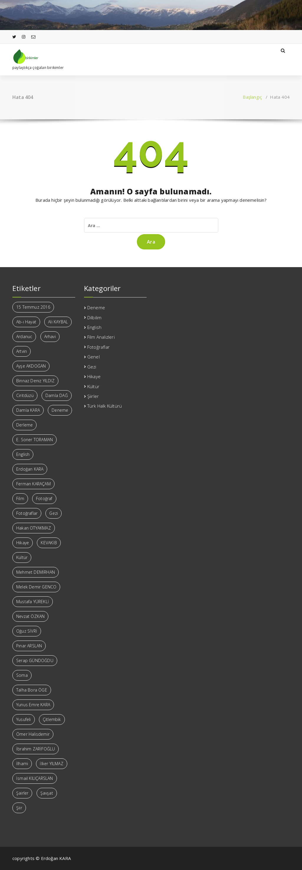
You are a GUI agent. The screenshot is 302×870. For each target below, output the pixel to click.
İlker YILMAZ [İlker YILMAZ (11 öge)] (51, 763)
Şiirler (93, 396)
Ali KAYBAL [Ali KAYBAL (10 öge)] (58, 322)
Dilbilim (94, 317)
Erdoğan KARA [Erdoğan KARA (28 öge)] (29, 469)
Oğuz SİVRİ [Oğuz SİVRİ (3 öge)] (26, 631)
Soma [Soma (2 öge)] (22, 675)
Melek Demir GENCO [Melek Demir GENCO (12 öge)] (36, 587)
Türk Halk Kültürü (104, 406)
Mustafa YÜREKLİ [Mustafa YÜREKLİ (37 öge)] (32, 601)
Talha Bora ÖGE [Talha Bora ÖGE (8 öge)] (31, 690)
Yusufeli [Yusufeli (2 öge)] (23, 719)
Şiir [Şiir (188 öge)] (19, 808)
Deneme (96, 307)
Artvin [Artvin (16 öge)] (21, 351)
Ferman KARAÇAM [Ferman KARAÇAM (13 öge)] (33, 484)
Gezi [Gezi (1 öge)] (53, 513)
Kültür (93, 386)
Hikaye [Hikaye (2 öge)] (22, 542)
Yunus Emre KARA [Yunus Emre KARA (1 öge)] (33, 704)
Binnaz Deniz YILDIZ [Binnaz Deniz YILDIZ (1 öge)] (35, 380)
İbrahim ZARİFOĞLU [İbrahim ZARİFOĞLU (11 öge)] (35, 749)
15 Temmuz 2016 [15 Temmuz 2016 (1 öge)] (33, 307)
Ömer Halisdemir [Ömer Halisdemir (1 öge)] (33, 734)
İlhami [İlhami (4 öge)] (22, 763)
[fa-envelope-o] (33, 36)
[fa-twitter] (14, 36)
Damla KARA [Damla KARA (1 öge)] (28, 410)
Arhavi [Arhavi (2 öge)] (50, 336)
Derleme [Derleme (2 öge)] (24, 425)
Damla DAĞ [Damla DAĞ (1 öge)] (56, 395)
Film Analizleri (101, 337)
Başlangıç (252, 97)
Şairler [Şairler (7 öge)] (22, 793)
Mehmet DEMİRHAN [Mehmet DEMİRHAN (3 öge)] (35, 572)
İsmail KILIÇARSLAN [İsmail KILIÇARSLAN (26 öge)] (34, 778)
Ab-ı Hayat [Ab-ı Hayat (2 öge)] (26, 322)
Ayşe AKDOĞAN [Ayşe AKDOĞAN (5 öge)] (31, 366)
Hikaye (94, 376)
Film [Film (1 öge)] (20, 498)
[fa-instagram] (23, 36)
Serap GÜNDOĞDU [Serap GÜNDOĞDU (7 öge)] (34, 660)
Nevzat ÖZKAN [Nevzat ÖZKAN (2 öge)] (30, 616)
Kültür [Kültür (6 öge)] (21, 557)
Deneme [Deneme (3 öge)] (60, 410)
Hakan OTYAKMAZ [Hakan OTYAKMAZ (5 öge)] (33, 528)
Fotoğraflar (98, 347)
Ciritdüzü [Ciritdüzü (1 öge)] (25, 395)
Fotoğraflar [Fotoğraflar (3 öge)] (26, 513)
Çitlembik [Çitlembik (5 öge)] (52, 719)
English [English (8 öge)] (22, 454)
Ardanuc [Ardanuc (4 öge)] (24, 336)
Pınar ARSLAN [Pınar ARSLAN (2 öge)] (29, 646)
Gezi (91, 367)
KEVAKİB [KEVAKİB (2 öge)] (49, 542)
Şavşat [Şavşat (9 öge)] (46, 793)
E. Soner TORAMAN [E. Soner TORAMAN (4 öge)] (34, 439)
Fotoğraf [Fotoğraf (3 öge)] (44, 498)
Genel (93, 357)
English (94, 327)
